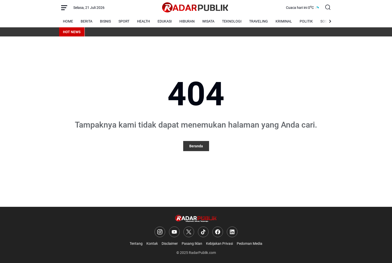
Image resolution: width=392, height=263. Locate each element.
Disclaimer (170, 243)
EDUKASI (165, 21)
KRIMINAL (284, 21)
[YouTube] (174, 232)
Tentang (136, 243)
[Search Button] (328, 8)
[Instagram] (160, 232)
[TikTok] (203, 232)
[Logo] (196, 218)
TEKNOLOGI (232, 21)
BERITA (86, 21)
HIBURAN (187, 21)
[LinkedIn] (232, 232)
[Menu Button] (64, 8)
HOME (68, 21)
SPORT (123, 21)
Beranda (196, 146)
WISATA (208, 21)
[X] (188, 232)
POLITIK (306, 21)
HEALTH (143, 21)
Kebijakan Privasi (219, 243)
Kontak (152, 243)
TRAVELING (258, 21)
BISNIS (105, 21)
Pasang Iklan (192, 243)
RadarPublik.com (202, 253)
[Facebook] (217, 232)
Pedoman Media (249, 243)
